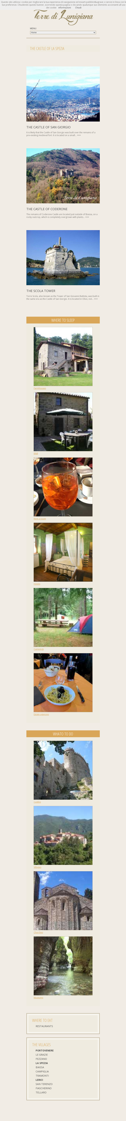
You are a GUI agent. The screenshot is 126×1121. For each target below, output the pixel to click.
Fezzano (41, 1058)
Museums (38, 997)
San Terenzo (44, 1084)
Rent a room (40, 518)
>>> (79, 135)
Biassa (40, 1067)
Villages (37, 867)
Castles (37, 801)
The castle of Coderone (46, 209)
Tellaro (41, 1092)
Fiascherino (44, 1088)
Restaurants (44, 1026)
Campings (39, 649)
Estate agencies (41, 714)
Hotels (37, 583)
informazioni (64, 7)
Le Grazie (42, 1054)
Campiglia (42, 1071)
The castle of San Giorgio (48, 127)
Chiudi (78, 7)
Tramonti (42, 1075)
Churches (38, 932)
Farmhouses (40, 388)
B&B (36, 453)
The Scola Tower (40, 291)
